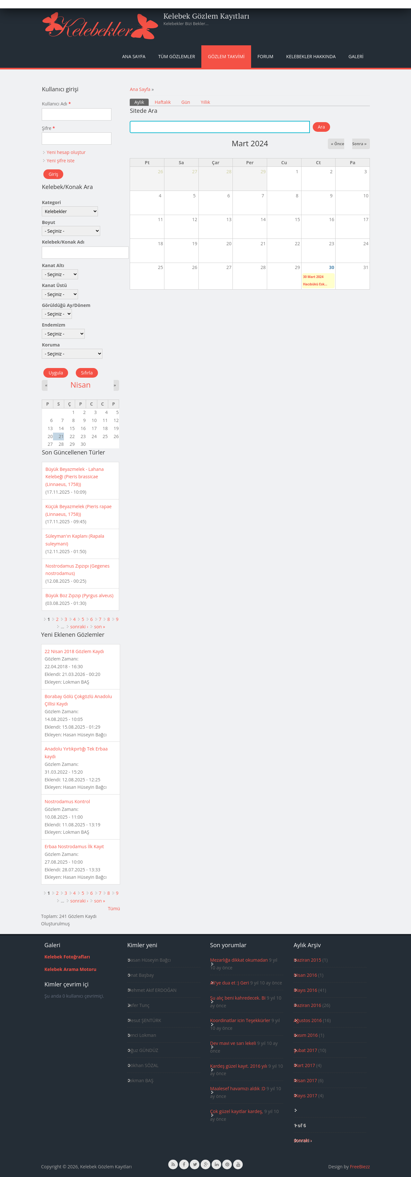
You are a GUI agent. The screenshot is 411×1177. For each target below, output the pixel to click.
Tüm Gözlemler (176, 56)
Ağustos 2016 (307, 1020)
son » (99, 627)
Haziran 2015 (307, 960)
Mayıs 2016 (305, 990)
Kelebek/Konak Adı (63, 242)
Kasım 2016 (305, 1035)
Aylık (141, 102)
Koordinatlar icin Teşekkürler (240, 1020)
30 (331, 267)
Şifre (48, 128)
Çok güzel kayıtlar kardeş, (236, 1111)
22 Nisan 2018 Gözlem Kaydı (74, 651)
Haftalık (163, 102)
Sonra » (359, 144)
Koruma (51, 345)
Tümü (114, 908)
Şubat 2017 (305, 1050)
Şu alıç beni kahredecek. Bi (238, 998)
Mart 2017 (304, 1065)
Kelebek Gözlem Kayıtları (206, 16)
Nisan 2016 (305, 975)
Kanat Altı (53, 265)
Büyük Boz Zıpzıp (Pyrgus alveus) (79, 595)
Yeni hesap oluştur (66, 152)
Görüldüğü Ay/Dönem (66, 305)
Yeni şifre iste (60, 160)
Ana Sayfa (133, 56)
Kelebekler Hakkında (311, 56)
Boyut (48, 222)
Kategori (51, 202)
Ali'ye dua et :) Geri (229, 983)
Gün (185, 102)
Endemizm (53, 325)
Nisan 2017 (305, 1080)
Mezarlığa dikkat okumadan (239, 960)
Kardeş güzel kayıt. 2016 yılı (238, 1066)
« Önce (337, 144)
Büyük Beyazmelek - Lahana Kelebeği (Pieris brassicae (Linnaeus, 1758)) (74, 477)
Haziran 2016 (307, 1005)
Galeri (355, 56)
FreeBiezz (360, 1167)
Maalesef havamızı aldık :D (237, 1088)
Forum (266, 56)
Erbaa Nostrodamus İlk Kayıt (74, 846)
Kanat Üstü (54, 285)
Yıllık (205, 102)
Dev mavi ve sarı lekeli (233, 1043)
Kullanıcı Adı (56, 104)
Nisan (80, 385)
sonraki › (79, 627)
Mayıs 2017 (305, 1095)
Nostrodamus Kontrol (67, 801)
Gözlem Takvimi (226, 56)
